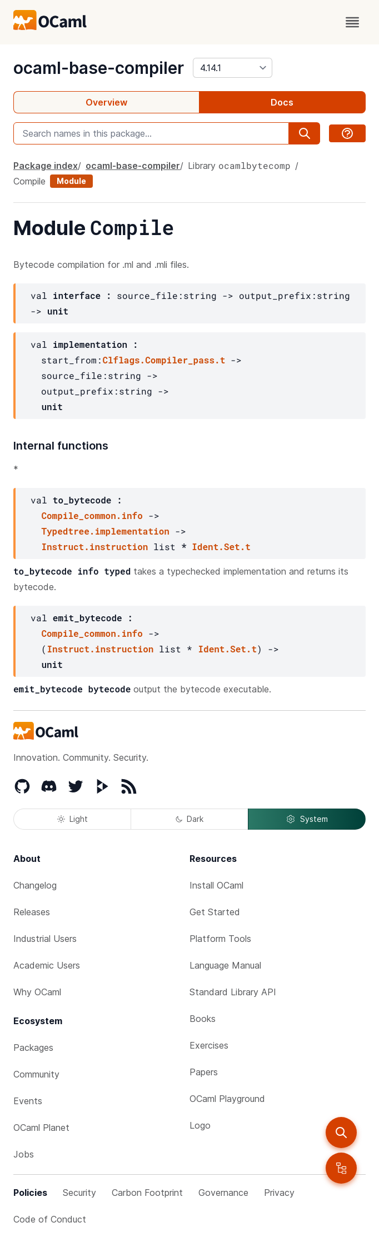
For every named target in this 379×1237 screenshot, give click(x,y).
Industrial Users (45, 938)
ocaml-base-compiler (98, 68)
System (307, 819)
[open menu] (352, 22)
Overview (106, 102)
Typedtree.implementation (105, 531)
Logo (200, 1125)
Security (79, 1192)
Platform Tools (220, 938)
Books (202, 1018)
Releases (31, 911)
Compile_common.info (91, 515)
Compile (29, 181)
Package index (45, 165)
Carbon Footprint (147, 1192)
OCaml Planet (41, 1127)
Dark (189, 819)
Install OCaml (216, 885)
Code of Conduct (49, 1219)
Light (72, 819)
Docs (282, 102)
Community (36, 1074)
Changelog (35, 885)
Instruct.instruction (94, 546)
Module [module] (71, 181)
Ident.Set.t (221, 546)
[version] (232, 68)
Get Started (214, 911)
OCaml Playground (227, 1098)
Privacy (279, 1192)
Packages (33, 1047)
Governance (223, 1192)
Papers (203, 1072)
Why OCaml (37, 991)
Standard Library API (232, 991)
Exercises (208, 1045)
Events (27, 1100)
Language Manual (225, 965)
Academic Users (46, 965)
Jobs (23, 1154)
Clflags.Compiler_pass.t (163, 360)
